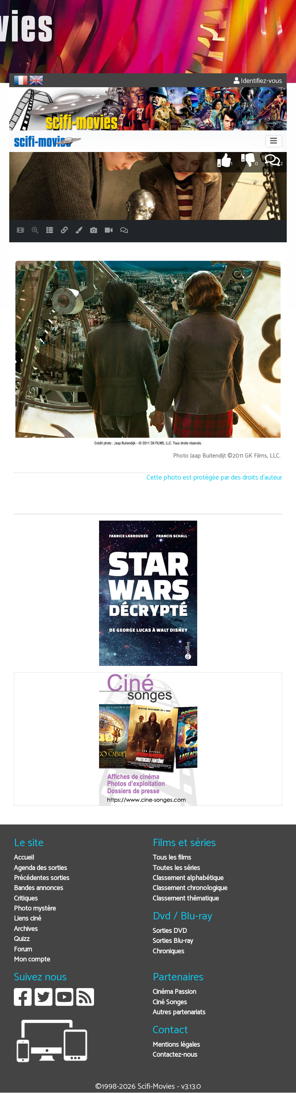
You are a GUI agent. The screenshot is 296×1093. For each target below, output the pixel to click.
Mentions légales (176, 1045)
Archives (26, 929)
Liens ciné (27, 918)
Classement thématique (186, 898)
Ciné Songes (170, 1002)
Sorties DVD (170, 931)
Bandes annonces (38, 888)
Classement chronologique (190, 888)
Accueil (24, 857)
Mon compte (32, 959)
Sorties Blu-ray (173, 941)
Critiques (26, 898)
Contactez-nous (175, 1055)
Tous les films (172, 857)
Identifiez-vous (258, 81)
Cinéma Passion (174, 992)
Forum (23, 949)
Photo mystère (35, 908)
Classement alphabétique (188, 878)
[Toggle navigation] (273, 141)
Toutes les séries (176, 868)
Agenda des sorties (40, 868)
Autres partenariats (179, 1012)
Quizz (22, 939)
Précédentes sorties (41, 878)
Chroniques (168, 951)
